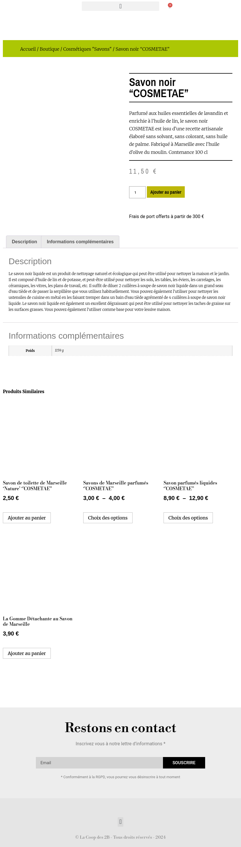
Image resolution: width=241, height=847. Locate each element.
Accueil (28, 49)
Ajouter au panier (165, 192)
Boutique (49, 49)
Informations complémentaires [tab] (80, 241)
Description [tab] (24, 241)
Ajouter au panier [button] (27, 518)
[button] (120, 6)
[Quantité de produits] (137, 192)
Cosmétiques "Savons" (87, 49)
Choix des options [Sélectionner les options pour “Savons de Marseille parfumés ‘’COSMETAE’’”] (108, 518)
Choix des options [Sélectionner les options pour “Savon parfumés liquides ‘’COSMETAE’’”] (188, 518)
